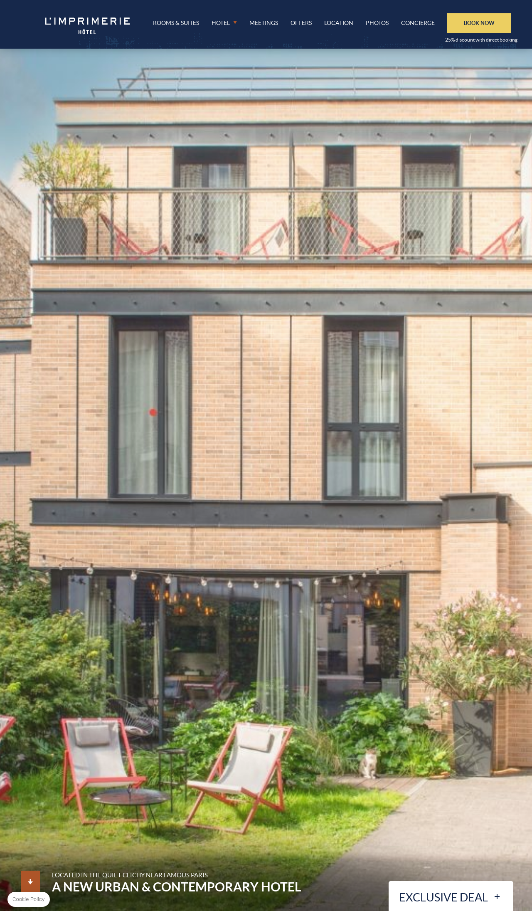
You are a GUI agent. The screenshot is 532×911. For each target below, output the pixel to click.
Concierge (418, 22)
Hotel (221, 22)
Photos (377, 22)
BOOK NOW (479, 23)
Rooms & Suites (176, 22)
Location (338, 22)
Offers (301, 22)
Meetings (263, 22)
